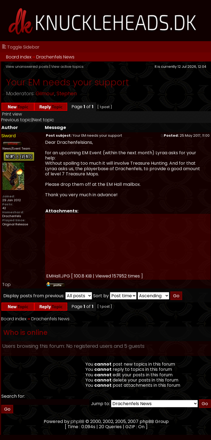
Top (6, 284)
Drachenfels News (55, 57)
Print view (12, 114)
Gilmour (45, 93)
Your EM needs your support (67, 82)
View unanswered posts (27, 66)
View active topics (67, 66)
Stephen (67, 93)
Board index (18, 57)
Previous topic (16, 119)
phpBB (77, 421)
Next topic (43, 119)
